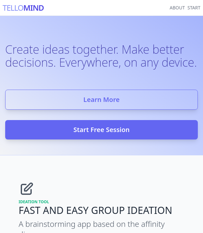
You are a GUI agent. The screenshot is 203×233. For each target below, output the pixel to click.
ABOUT (177, 8)
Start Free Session (101, 129)
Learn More (102, 99)
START (193, 8)
